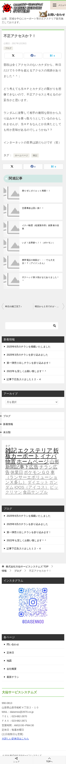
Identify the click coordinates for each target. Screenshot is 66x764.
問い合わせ (13, 644)
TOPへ (49, 760)
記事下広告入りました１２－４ (24, 379)
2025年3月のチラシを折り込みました (27, 354)
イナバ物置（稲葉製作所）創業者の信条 (40, 227)
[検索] (31, 325)
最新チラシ (13, 676)
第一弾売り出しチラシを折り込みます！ (29, 362)
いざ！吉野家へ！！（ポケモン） (38, 242)
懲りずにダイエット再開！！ (36, 191)
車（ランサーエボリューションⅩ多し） (31, 477)
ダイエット (38, 482)
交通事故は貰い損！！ (33, 208)
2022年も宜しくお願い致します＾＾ (27, 371)
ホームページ (21, 155)
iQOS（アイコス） (31, 487)
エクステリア (35, 450)
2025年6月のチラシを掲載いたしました (29, 346)
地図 (9, 660)
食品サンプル (35, 492)
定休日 (10, 652)
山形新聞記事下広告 (32, 464)
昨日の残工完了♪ (13, 306)
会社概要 (12, 668)
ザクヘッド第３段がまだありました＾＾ (40, 279)
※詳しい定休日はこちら (15, 738)
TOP (27, 566)
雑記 (35, 155)
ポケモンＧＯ (37, 472)
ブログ (8, 48)
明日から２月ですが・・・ (48, 306)
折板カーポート (32, 453)
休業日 (16, 472)
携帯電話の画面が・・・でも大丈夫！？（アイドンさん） (38, 261)
